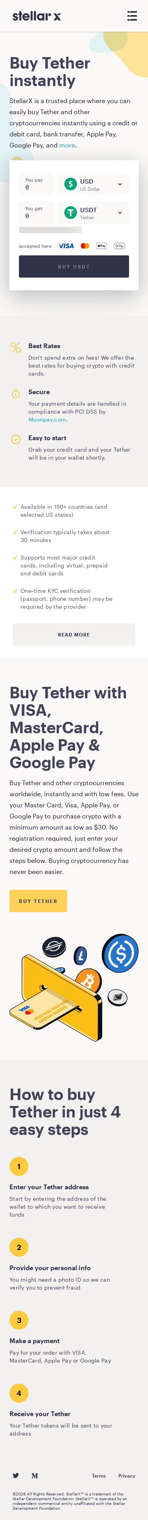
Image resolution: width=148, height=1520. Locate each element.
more (67, 145)
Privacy (126, 1475)
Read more (74, 634)
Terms (99, 1475)
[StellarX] (37, 16)
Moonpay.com (47, 419)
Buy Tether (38, 901)
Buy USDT (74, 266)
